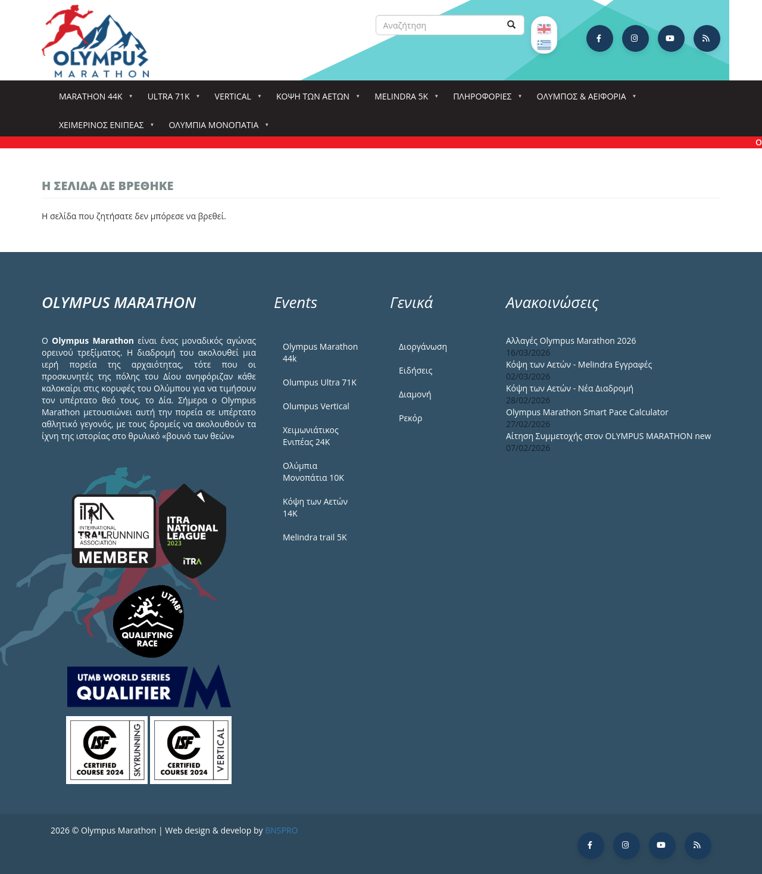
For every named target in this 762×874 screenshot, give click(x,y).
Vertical (235, 100)
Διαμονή (415, 394)
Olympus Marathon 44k (320, 352)
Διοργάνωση (423, 346)
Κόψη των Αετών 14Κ (315, 507)
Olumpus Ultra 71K (320, 382)
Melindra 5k (403, 100)
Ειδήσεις (415, 370)
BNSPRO (281, 830)
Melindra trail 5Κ (315, 537)
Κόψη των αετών (315, 100)
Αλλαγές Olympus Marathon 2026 (571, 340)
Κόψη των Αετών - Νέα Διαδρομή (569, 388)
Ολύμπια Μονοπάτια (215, 128)
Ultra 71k (171, 100)
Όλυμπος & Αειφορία (584, 100)
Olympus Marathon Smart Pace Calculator (587, 412)
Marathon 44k (93, 100)
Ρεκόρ (410, 418)
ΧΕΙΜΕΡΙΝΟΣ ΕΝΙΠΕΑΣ (104, 128)
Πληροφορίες (484, 100)
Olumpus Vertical (316, 406)
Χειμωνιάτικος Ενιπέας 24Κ (311, 435)
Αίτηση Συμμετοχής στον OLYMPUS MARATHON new (608, 435)
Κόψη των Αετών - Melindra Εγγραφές (579, 364)
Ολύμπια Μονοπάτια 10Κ (313, 471)
